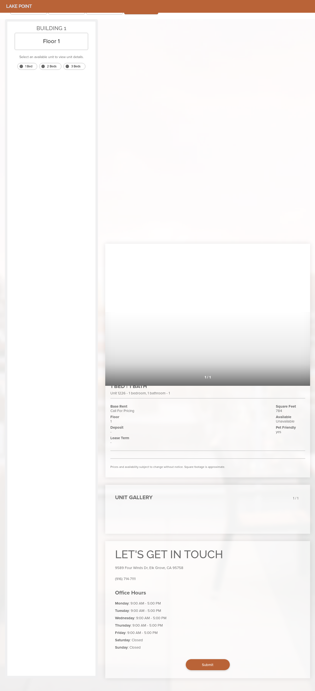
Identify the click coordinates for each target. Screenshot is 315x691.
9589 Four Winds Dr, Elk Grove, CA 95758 (149, 568)
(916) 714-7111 (125, 579)
